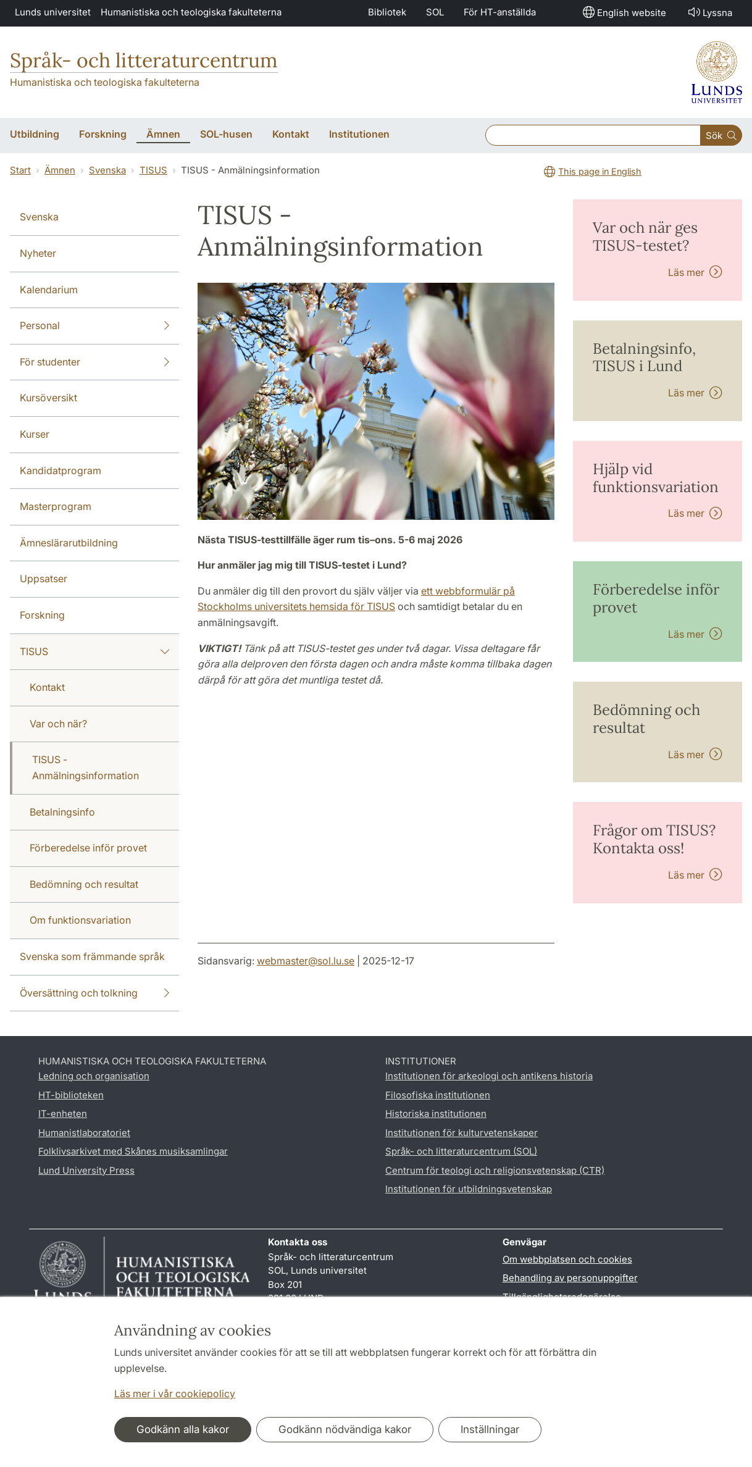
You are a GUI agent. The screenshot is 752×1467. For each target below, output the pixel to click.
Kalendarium (49, 289)
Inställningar (490, 1429)
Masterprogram (55, 506)
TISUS (153, 170)
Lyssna (709, 12)
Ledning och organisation (93, 1076)
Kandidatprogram (60, 470)
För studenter (94, 362)
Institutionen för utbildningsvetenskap (468, 1189)
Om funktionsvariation (80, 920)
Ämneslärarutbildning (69, 543)
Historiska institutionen (436, 1113)
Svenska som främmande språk (92, 956)
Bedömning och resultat (84, 884)
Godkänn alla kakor (182, 1429)
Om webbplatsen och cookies (567, 1259)
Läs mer (695, 272)
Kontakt (47, 687)
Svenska (107, 170)
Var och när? (58, 723)
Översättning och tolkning (94, 993)
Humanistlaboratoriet (84, 1133)
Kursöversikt (48, 397)
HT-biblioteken (71, 1095)
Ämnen (59, 170)
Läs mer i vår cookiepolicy (174, 1393)
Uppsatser (43, 578)
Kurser (34, 434)
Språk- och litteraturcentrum (144, 60)
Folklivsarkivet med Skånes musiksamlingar (133, 1151)
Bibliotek (387, 12)
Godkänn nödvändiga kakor (344, 1429)
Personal (94, 326)
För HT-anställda (500, 12)
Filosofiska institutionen (437, 1095)
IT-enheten (62, 1113)
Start (20, 170)
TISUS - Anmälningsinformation (85, 767)
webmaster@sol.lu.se (305, 961)
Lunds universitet (53, 12)
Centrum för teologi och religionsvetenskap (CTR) (494, 1170)
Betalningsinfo (62, 812)
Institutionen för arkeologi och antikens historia (489, 1076)
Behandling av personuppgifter (570, 1278)
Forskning (42, 615)
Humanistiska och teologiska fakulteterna (191, 12)
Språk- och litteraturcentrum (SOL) (461, 1151)
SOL (435, 12)
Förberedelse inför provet (88, 848)
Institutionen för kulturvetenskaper (461, 1133)
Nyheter (38, 253)
